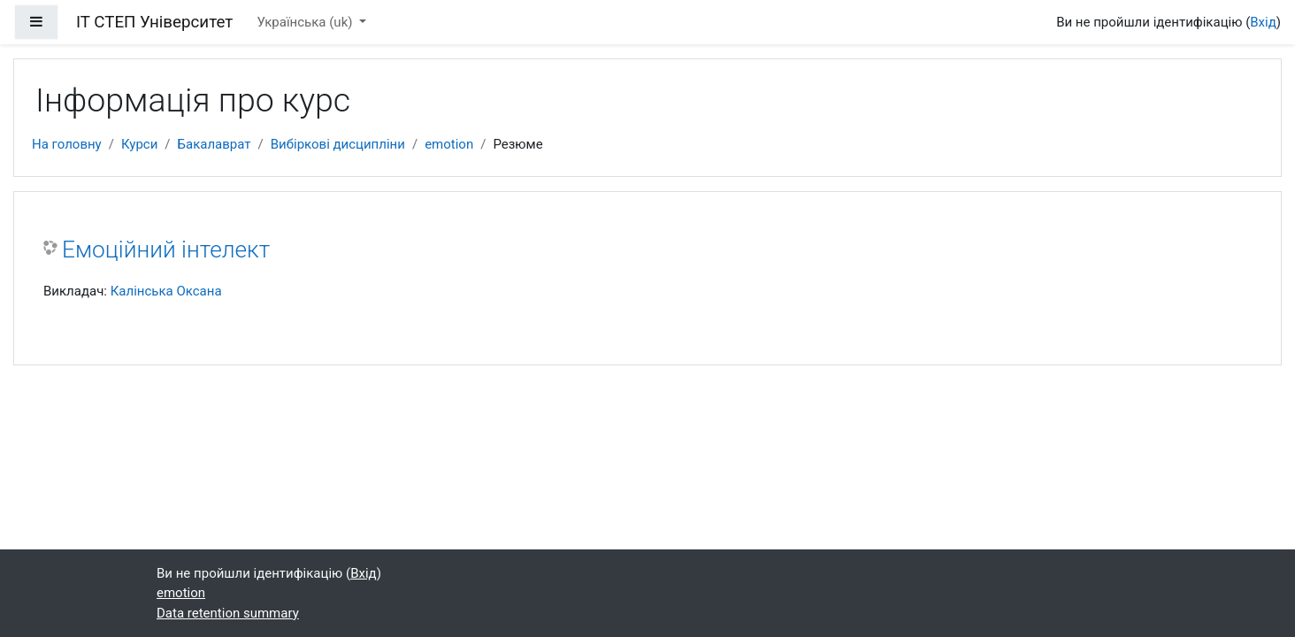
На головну (67, 144)
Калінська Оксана (166, 291)
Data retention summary (228, 613)
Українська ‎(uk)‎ (306, 22)
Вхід (1263, 22)
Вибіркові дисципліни (338, 144)
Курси (139, 144)
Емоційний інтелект (166, 249)
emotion (449, 144)
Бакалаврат (214, 144)
